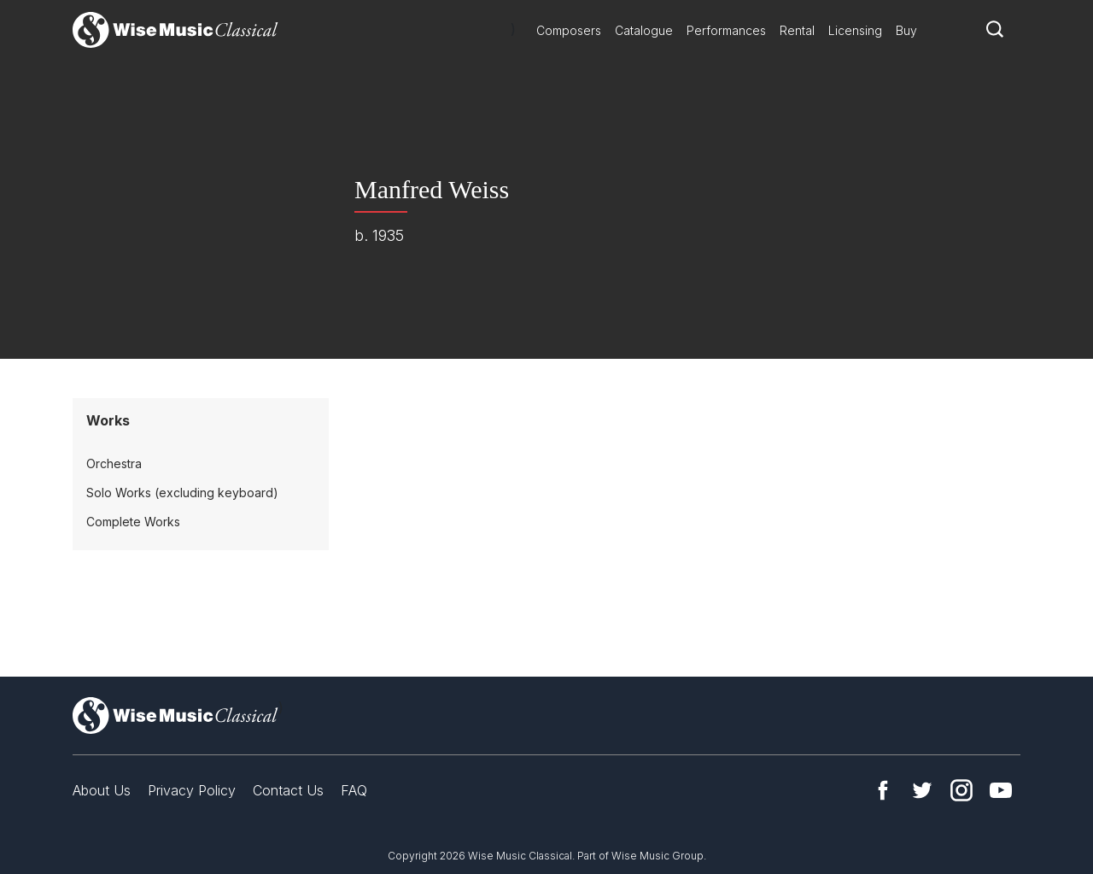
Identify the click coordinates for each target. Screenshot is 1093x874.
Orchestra (114, 463)
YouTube (1001, 790)
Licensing (855, 30)
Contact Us (288, 790)
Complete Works (133, 521)
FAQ (354, 790)
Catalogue (644, 30)
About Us (102, 790)
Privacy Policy (192, 790)
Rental (797, 30)
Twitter (922, 790)
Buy (906, 30)
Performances (726, 30)
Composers (568, 30)
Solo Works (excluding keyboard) (182, 492)
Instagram (961, 790)
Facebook (883, 790)
